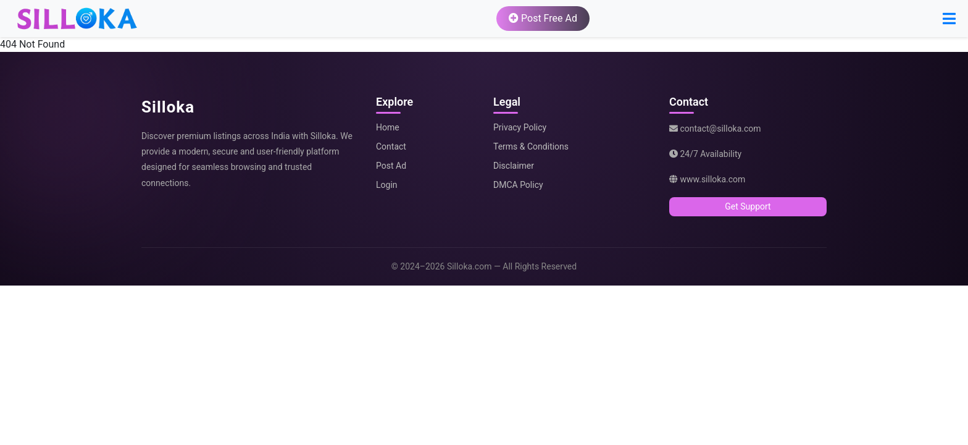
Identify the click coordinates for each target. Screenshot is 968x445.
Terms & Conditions (531, 146)
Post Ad (391, 166)
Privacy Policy (519, 127)
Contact (391, 146)
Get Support (747, 206)
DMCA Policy (518, 185)
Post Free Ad (543, 18)
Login (387, 185)
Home (387, 127)
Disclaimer (513, 166)
